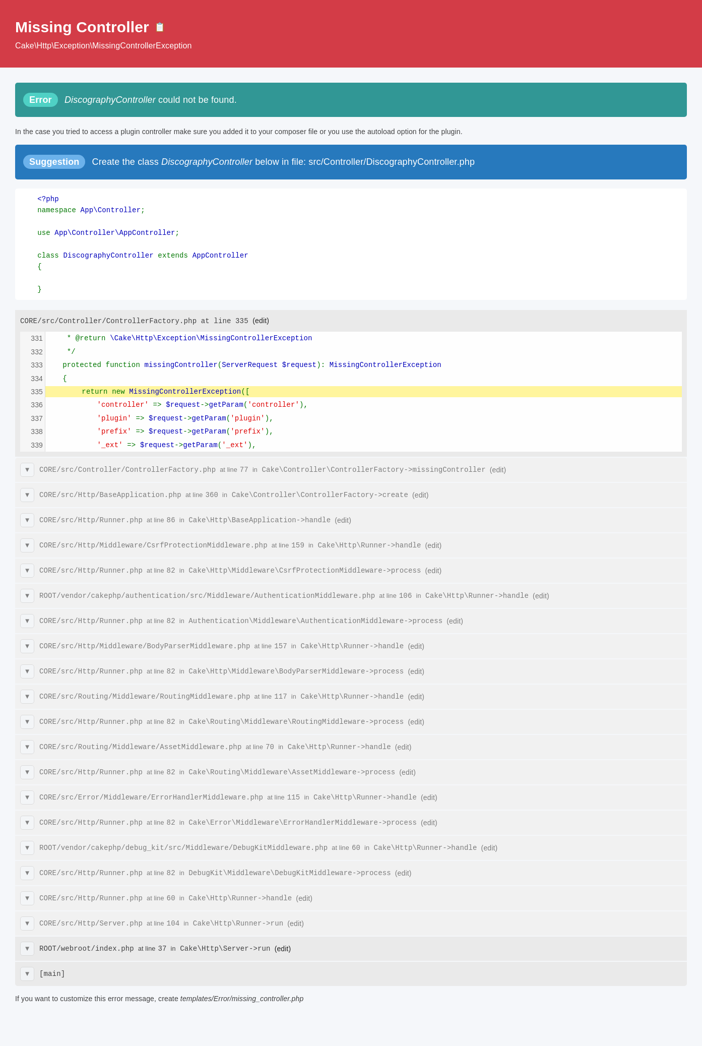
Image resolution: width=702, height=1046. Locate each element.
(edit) (260, 321)
